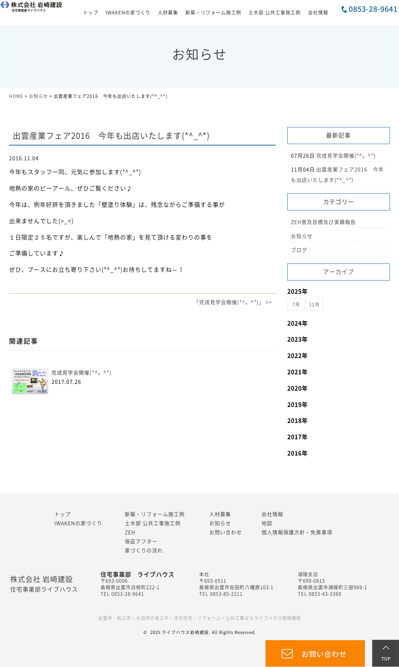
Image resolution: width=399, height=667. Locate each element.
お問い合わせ (225, 532)
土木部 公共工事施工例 (274, 12)
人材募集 (168, 12)
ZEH (130, 532)
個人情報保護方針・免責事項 (297, 532)
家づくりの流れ (144, 550)
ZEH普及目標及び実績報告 (323, 222)
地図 (267, 523)
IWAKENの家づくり (128, 12)
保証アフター (141, 541)
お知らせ (302, 236)
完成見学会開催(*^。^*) (82, 372)
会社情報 (318, 12)
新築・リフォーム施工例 (213, 12)
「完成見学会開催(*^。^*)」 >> (233, 302)
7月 (296, 304)
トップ (90, 12)
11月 (314, 304)
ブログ (299, 250)
